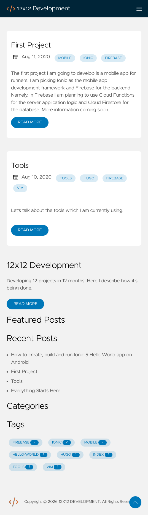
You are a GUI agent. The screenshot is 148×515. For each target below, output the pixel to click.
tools (66, 178)
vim (20, 188)
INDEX (102, 455)
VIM (54, 467)
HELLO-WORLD (30, 455)
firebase (113, 58)
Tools (20, 165)
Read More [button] (25, 304)
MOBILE (95, 442)
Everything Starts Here (35, 390)
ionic (88, 58)
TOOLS (23, 467)
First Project (31, 45)
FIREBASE (26, 442)
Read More (30, 122)
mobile (64, 58)
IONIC (61, 442)
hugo (89, 178)
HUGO (70, 455)
